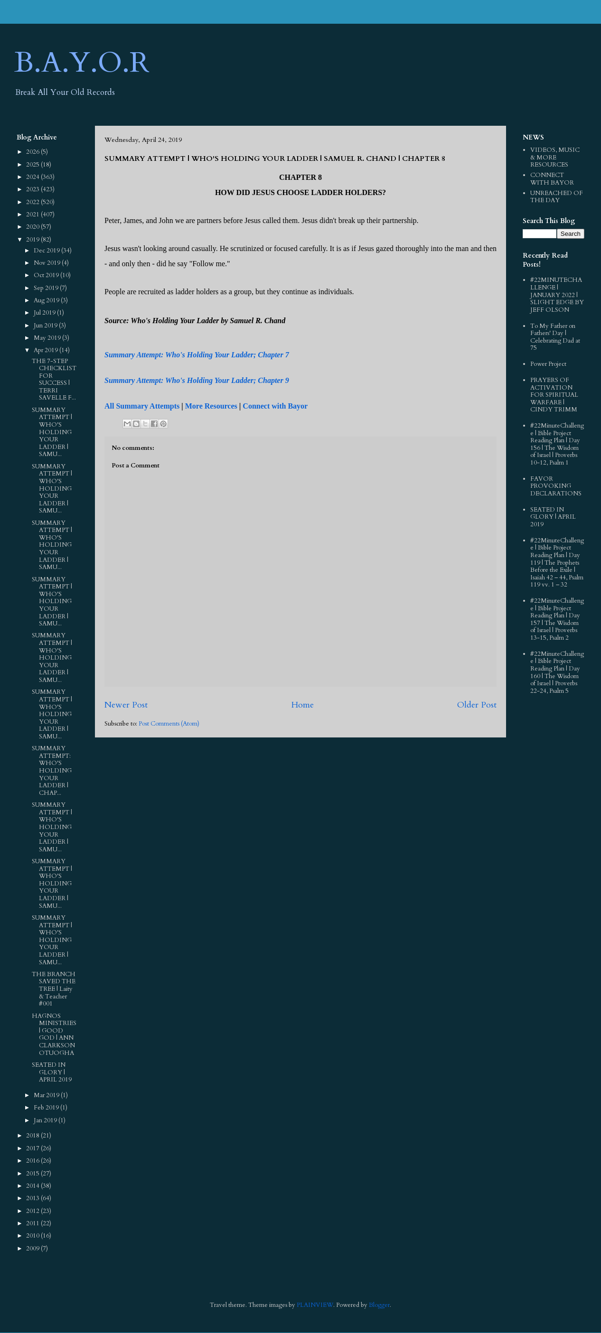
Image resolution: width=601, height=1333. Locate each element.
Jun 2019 (46, 325)
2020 (33, 227)
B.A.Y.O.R (82, 63)
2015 (33, 1173)
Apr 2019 (46, 350)
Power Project (548, 364)
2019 (33, 239)
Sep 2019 (47, 288)
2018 (33, 1135)
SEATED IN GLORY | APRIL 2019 (52, 1072)
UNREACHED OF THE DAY (556, 197)
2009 (33, 1248)
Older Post (477, 705)
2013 (33, 1198)
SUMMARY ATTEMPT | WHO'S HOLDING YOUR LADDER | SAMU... (52, 432)
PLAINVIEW (315, 1305)
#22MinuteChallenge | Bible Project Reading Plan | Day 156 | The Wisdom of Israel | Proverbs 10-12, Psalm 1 (557, 444)
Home (302, 705)
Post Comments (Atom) (169, 723)
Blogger (379, 1305)
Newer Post (126, 705)
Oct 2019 (47, 275)
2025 (33, 164)
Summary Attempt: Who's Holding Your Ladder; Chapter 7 (196, 355)
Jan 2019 (46, 1120)
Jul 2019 (45, 312)
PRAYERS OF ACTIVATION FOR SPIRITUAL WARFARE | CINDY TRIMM (554, 395)
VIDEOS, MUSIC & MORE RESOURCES (555, 157)
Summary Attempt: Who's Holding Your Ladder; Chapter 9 (196, 380)
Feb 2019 (47, 1107)
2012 (33, 1211)
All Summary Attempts (141, 406)
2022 (33, 202)
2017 (33, 1148)
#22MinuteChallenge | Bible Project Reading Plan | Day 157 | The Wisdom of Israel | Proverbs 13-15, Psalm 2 (557, 619)
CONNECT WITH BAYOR (552, 179)
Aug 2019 (47, 300)
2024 (33, 177)
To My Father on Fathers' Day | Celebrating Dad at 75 (555, 337)
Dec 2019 (47, 250)
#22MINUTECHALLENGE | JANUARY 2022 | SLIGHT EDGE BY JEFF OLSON (557, 295)
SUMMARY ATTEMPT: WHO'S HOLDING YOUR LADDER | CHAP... (52, 770)
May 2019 (48, 338)
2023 (33, 189)
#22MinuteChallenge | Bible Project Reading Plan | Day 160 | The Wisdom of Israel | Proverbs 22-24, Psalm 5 (557, 672)
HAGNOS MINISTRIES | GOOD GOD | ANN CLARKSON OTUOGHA (54, 1034)
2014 (33, 1186)
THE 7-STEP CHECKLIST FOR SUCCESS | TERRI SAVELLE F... (54, 379)
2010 (33, 1235)
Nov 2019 (48, 263)
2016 (33, 1160)
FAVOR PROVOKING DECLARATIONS (556, 486)
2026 (33, 152)
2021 (33, 214)
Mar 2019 (47, 1095)
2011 (33, 1223)
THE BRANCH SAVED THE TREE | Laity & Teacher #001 (53, 989)
